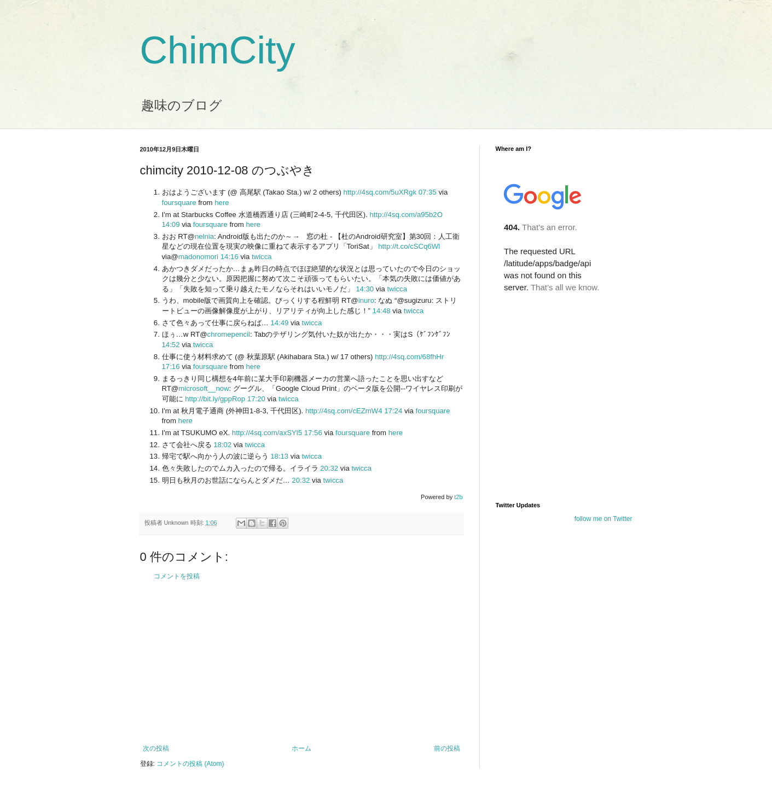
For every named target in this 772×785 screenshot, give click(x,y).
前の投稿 (447, 748)
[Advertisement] (301, 662)
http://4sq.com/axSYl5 (267, 433)
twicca (262, 257)
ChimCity (217, 50)
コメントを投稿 (177, 576)
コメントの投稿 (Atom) (190, 764)
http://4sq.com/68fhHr (409, 357)
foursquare (179, 202)
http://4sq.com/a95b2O (405, 214)
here (221, 202)
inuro (366, 300)
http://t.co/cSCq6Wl (409, 246)
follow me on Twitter (603, 519)
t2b (458, 497)
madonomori (198, 257)
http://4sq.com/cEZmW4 (343, 411)
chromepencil (228, 334)
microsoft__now (203, 388)
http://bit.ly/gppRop (215, 399)
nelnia (204, 236)
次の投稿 (156, 748)
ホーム (301, 748)
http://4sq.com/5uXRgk (380, 192)
